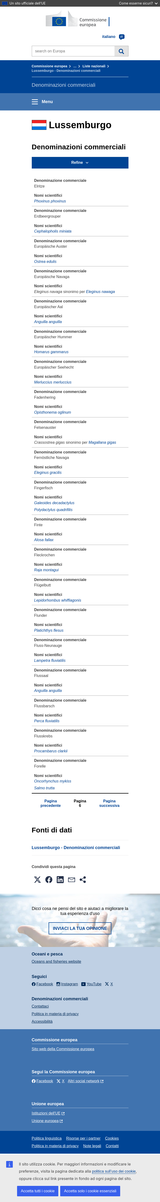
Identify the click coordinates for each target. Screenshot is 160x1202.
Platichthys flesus (49, 630)
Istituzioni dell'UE (46, 1113)
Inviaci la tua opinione (80, 928)
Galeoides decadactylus (54, 503)
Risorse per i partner (83, 1138)
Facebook (42, 1081)
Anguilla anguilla (48, 322)
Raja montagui (46, 570)
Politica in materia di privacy (55, 1014)
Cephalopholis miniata (52, 231)
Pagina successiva (109, 803)
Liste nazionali (93, 66)
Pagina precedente (51, 803)
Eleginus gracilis (48, 473)
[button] (37, 879)
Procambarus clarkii (50, 751)
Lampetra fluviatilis (50, 660)
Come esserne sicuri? (138, 3)
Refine (77, 162)
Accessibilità (42, 1021)
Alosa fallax (44, 540)
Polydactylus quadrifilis (53, 510)
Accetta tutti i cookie (38, 1191)
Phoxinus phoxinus (50, 201)
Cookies (112, 1138)
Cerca (121, 51)
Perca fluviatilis (46, 721)
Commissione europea (49, 66)
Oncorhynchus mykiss (52, 781)
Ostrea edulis (45, 262)
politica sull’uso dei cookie (114, 1171)
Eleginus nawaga (100, 292)
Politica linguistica (47, 1138)
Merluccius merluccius (52, 382)
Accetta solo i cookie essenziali (90, 1191)
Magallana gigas (102, 442)
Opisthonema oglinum (52, 412)
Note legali (92, 1146)
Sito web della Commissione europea (63, 1049)
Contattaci (40, 1006)
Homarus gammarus (51, 352)
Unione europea (45, 1121)
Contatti (112, 1146)
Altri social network (83, 1081)
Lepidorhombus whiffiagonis (57, 600)
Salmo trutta (44, 788)
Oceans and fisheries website (56, 962)
